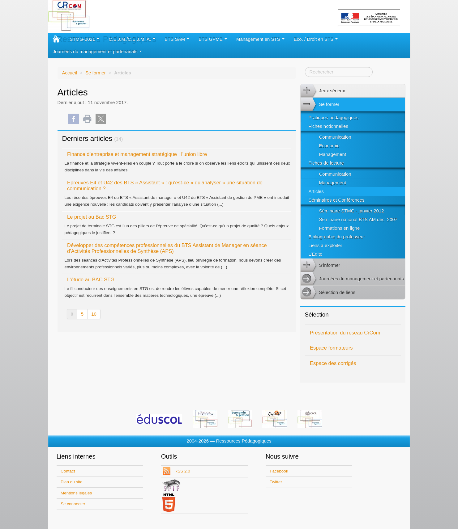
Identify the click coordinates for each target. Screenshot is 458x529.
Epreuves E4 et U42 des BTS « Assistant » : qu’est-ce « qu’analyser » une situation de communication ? (165, 185)
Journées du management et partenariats (97, 51)
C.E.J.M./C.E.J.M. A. (132, 39)
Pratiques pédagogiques (334, 117)
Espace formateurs (331, 348)
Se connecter (73, 504)
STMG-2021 (85, 39)
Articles (316, 191)
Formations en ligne (339, 228)
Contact (68, 471)
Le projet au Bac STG (91, 217)
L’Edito (316, 254)
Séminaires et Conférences (337, 200)
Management (332, 154)
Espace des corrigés (333, 363)
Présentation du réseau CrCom (345, 332)
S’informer (320, 265)
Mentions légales (76, 493)
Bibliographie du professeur (337, 236)
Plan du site (72, 482)
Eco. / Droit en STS (316, 39)
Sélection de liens (328, 292)
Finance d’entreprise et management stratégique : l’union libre (137, 154)
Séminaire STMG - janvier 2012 (351, 210)
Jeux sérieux (323, 91)
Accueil (69, 72)
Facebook (279, 471)
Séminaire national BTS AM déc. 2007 (358, 219)
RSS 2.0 (181, 471)
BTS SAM (177, 39)
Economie (329, 145)
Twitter (276, 482)
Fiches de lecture (326, 163)
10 (93, 314)
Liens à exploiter (325, 245)
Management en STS (260, 39)
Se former (95, 72)
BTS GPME (213, 39)
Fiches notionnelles (328, 126)
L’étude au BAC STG (90, 279)
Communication (335, 137)
